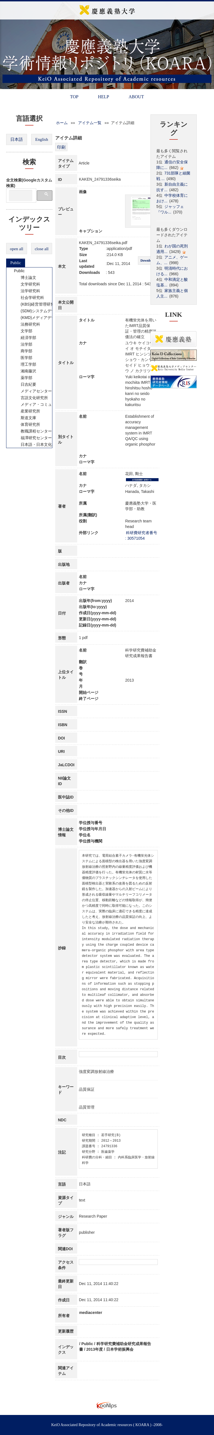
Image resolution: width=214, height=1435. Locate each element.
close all (42, 249)
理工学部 (24, 364)
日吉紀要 (24, 384)
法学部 (22, 344)
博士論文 (24, 277)
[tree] (29, 357)
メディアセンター (32, 391)
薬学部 (22, 377)
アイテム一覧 (89, 123)
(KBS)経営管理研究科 (35, 304)
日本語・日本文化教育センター (44, 444)
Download (147, 260)
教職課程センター (32, 431)
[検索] (20, 195)
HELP (103, 96)
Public (15, 263)
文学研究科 (26, 284)
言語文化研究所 (30, 397)
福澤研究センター (32, 437)
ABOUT (136, 96)
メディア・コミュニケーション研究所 (50, 404)
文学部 (22, 331)
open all (16, 249)
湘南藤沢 (24, 371)
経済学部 (24, 337)
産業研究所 (26, 411)
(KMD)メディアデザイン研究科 (44, 317)
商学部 (22, 351)
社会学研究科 (28, 297)
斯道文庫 (24, 417)
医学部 (22, 357)
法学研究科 (26, 291)
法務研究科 (26, 324)
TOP (74, 96)
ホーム (62, 123)
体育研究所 (26, 424)
